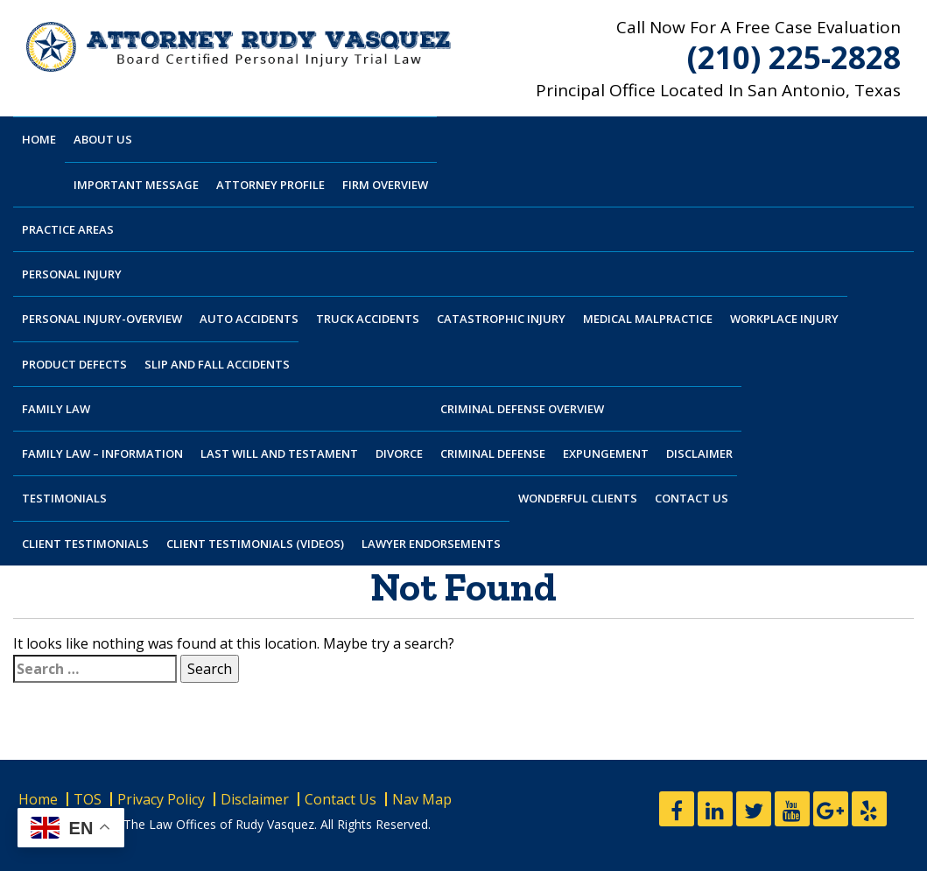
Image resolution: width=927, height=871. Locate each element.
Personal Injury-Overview (102, 319)
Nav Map (422, 799)
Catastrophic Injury (501, 319)
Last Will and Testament (279, 453)
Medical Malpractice (648, 319)
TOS (88, 799)
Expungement (606, 453)
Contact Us (691, 498)
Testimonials (64, 498)
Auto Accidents (249, 319)
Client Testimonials (85, 543)
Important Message (136, 185)
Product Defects (74, 364)
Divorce (399, 453)
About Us (103, 139)
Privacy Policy (161, 799)
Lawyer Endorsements (431, 543)
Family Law (56, 409)
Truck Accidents (367, 319)
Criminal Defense (492, 453)
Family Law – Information (102, 453)
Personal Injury (72, 274)
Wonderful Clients (577, 498)
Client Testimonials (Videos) (255, 543)
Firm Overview (385, 185)
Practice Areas (68, 229)
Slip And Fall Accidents (217, 364)
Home (39, 139)
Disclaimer (699, 453)
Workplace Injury (784, 319)
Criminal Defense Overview (522, 409)
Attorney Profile (270, 185)
